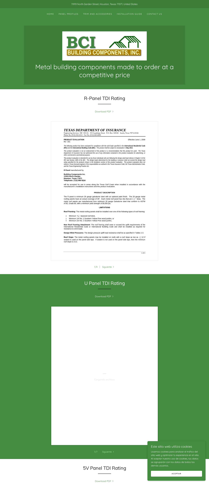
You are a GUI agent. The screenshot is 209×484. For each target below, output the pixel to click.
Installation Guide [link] (129, 14)
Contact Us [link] (154, 14)
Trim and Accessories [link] (97, 14)
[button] (108, 266)
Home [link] (50, 14)
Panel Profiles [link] (68, 14)
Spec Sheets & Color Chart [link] (115, 477)
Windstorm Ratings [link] (81, 477)
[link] (104, 45)
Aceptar (176, 474)
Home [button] (62, 477)
